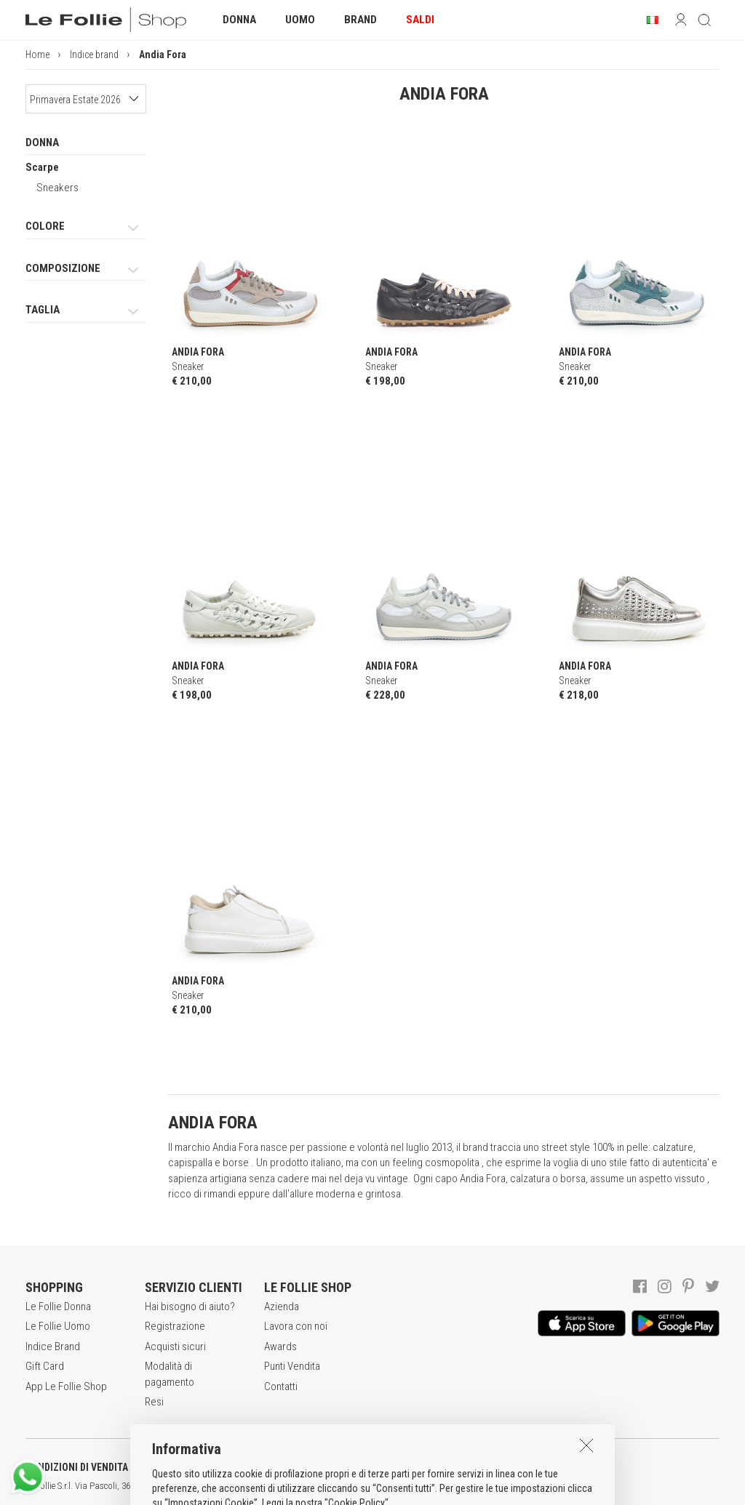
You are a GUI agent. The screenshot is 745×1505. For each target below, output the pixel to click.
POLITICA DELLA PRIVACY (225, 1467)
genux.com (466, 1486)
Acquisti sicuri (175, 1346)
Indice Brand (52, 1346)
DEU (534, 1486)
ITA (499, 1486)
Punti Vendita (292, 1366)
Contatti (281, 1386)
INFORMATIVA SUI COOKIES (382, 1467)
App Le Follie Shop (66, 1386)
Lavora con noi (295, 1326)
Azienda (281, 1306)
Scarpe (42, 167)
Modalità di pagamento (169, 1374)
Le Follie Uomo (57, 1326)
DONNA (42, 142)
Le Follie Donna (58, 1306)
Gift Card (44, 1366)
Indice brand (94, 54)
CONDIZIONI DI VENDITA (76, 1467)
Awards (280, 1346)
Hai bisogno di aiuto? (190, 1306)
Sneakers (57, 187)
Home (37, 54)
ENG (517, 1486)
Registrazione (175, 1326)
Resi (154, 1401)
